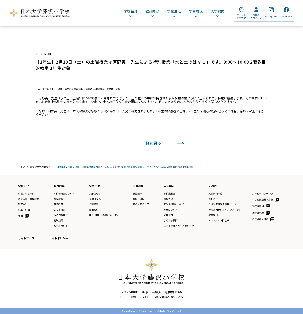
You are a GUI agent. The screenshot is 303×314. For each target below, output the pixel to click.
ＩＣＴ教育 (59, 209)
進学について (61, 225)
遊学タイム (95, 199)
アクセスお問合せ (241, 16)
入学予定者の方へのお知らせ (179, 225)
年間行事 (94, 204)
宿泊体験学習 (61, 215)
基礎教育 (58, 199)
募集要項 (168, 199)
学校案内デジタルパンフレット (225, 209)
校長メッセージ (26, 193)
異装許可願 (258, 212)
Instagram (271, 16)
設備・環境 (138, 199)
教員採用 (213, 215)
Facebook (286, 16)
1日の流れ (94, 193)
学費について (171, 209)
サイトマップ (26, 238)
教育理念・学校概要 (28, 199)
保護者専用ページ (256, 16)
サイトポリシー (58, 238)
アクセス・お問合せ (219, 220)
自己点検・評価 (260, 219)
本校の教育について (64, 193)
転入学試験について (174, 204)
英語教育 (58, 204)
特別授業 (58, 220)
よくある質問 (171, 220)
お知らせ (213, 199)
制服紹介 (94, 209)
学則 (20, 215)
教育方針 (22, 204)
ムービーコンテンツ (262, 193)
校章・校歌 (24, 209)
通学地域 (168, 215)
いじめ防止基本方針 (262, 199)
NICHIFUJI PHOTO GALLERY (103, 215)
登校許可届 (258, 206)
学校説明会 (169, 193)
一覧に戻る (151, 142)
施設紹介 (137, 193)
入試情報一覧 (215, 193)
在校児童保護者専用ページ (222, 204)
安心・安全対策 (141, 204)
